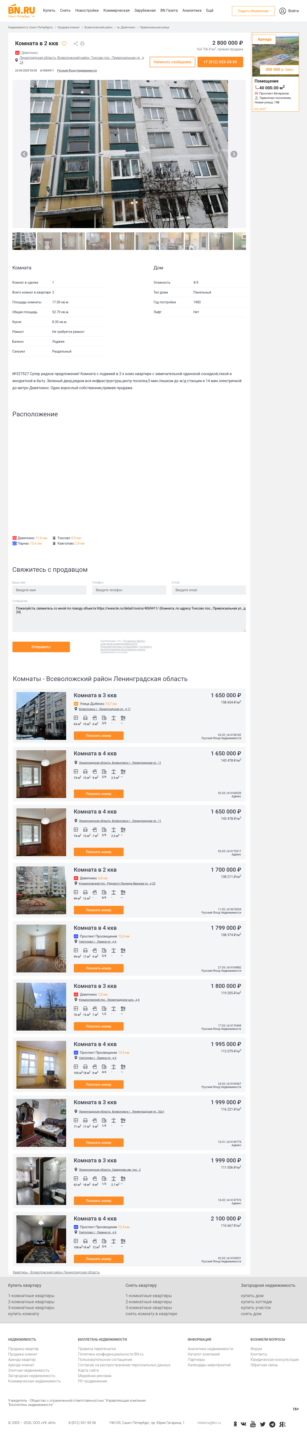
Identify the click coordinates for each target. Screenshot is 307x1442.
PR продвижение (92, 1381)
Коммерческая (116, 10)
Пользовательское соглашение (105, 1359)
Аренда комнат (21, 1365)
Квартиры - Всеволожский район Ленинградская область (56, 1272)
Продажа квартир (23, 1349)
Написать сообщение (172, 62)
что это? (260, 109)
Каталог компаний (204, 1354)
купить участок (256, 1307)
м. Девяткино (126, 27)
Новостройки (87, 10)
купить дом (252, 1295)
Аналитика (191, 10)
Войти (293, 11)
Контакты (258, 1354)
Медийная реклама (95, 1376)
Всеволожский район (98, 27)
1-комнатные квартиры (31, 1295)
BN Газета (169, 10)
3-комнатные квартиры (31, 1307)
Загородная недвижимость (31, 1376)
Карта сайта (88, 1370)
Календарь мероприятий (209, 1365)
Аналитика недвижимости (210, 1349)
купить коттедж (256, 1301)
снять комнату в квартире (151, 1313)
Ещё (209, 10)
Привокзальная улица (154, 27)
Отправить (41, 647)
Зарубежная (145, 10)
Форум (256, 1349)
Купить (49, 10)
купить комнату (23, 1313)
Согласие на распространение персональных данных (124, 1365)
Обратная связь (264, 1365)
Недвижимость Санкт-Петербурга (30, 27)
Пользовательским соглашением (118, 646)
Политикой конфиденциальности (118, 644)
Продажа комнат (68, 27)
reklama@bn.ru (209, 1423)
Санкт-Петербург (19, 16)
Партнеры (196, 1359)
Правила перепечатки (97, 1349)
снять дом (251, 1313)
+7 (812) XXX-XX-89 (220, 62)
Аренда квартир (22, 1359)
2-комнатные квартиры (31, 1301)
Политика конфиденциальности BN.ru (111, 1354)
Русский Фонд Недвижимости (77, 70)
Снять (65, 10)
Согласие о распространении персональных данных (126, 648)
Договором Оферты (134, 641)
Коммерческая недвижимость (34, 1381)
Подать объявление (253, 11)
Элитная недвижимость (29, 1370)
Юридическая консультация (274, 1359)
